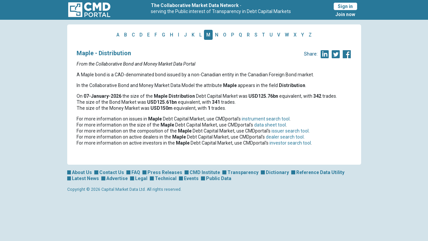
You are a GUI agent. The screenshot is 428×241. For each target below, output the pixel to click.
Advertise (117, 178)
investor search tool (290, 143)
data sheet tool (270, 125)
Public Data (218, 178)
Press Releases (164, 172)
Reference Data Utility (320, 172)
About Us (82, 172)
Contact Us (111, 172)
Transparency (242, 172)
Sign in (345, 6)
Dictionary (277, 172)
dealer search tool (285, 137)
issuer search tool (290, 131)
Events (191, 178)
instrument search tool (266, 119)
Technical (166, 178)
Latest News (85, 178)
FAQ (135, 172)
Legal (141, 178)
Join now (345, 14)
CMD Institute (205, 172)
